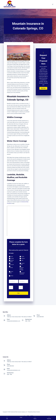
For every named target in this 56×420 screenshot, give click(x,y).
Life (22, 260)
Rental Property (11, 261)
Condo (12, 258)
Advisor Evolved (36, 411)
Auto (12, 256)
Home (23, 256)
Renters (23, 258)
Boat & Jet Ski (22, 264)
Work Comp (11, 272)
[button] (43, 88)
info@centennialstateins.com (13, 321)
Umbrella (11, 267)
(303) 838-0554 (40, 316)
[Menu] (52, 4)
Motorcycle (11, 264)
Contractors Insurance (22, 273)
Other (12, 275)
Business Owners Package (22, 268)
